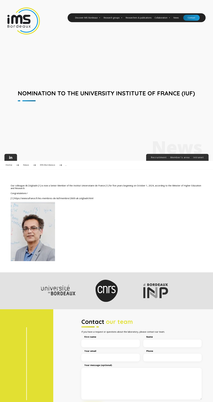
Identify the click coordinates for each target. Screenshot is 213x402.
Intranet (198, 157)
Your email (110, 353)
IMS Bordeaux (47, 164)
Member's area (180, 157)
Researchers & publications (139, 17)
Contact (191, 17)
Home (9, 164)
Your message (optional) (141, 381)
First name (110, 339)
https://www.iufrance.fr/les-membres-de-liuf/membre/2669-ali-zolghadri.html (53, 197)
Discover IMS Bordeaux (88, 18)
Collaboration (162, 18)
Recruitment (159, 157)
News (176, 17)
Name (172, 339)
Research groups (113, 18)
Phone (172, 353)
